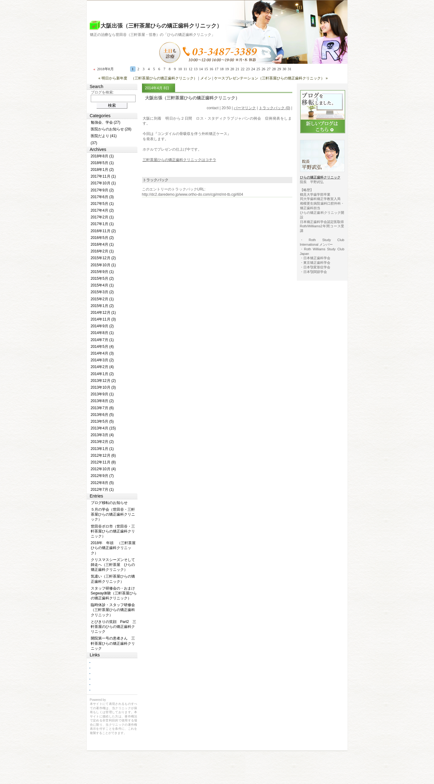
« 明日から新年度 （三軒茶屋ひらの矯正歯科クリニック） (147, 78)
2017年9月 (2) (102, 190)
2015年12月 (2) (103, 258)
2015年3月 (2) (102, 292)
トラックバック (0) (274, 108)
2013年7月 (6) (102, 408)
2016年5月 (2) (102, 238)
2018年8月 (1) (102, 156)
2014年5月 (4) (102, 346)
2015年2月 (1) (102, 299)
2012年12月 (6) (103, 455)
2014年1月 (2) (102, 374)
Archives (98, 149)
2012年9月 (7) (102, 476)
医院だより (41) (104, 136)
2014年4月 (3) (102, 353)
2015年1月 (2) (102, 306)
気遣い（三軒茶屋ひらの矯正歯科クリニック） (113, 578)
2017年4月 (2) (102, 210)
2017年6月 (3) (102, 197)
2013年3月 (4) (102, 435)
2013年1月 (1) (102, 449)
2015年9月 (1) (102, 272)
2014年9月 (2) (102, 326)
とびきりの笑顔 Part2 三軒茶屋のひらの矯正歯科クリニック (113, 627)
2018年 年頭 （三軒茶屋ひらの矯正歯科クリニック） (113, 548)
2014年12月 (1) (103, 312)
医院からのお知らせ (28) (111, 129)
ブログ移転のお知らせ (109, 503)
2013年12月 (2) (103, 381)
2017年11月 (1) (103, 176)
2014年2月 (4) (102, 367)
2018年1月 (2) (102, 169)
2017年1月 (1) (102, 224)
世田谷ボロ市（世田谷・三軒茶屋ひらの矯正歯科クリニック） (113, 531)
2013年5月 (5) (102, 421)
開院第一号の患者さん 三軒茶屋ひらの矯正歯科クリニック (113, 643)
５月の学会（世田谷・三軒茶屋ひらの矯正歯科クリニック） (113, 514)
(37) (94, 143)
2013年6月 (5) (102, 415)
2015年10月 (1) (103, 265)
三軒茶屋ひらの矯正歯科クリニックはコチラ (179, 160)
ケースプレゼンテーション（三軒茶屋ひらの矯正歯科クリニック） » (271, 78)
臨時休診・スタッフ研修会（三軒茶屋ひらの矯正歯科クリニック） (113, 610)
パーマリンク (245, 108)
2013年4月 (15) (103, 428)
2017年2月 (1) (102, 217)
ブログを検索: (102, 92)
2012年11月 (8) (103, 462)
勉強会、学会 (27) (106, 122)
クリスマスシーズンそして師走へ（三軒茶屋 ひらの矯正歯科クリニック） (113, 565)
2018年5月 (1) (102, 163)
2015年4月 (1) (102, 285)
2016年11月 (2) (103, 231)
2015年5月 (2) (102, 278)
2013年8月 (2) (102, 401)
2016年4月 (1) (102, 244)
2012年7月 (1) (102, 489)
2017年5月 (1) (102, 204)
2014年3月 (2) (102, 360)
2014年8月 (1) (102, 333)
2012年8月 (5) (102, 483)
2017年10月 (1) (103, 183)
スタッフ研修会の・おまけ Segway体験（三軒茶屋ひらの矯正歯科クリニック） (114, 593)
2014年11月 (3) (103, 319)
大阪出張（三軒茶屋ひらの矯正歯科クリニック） (161, 26)
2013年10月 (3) (103, 387)
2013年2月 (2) (102, 442)
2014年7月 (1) (102, 340)
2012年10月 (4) (103, 469)
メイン (205, 78)
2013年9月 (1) (102, 394)
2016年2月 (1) (102, 251)
